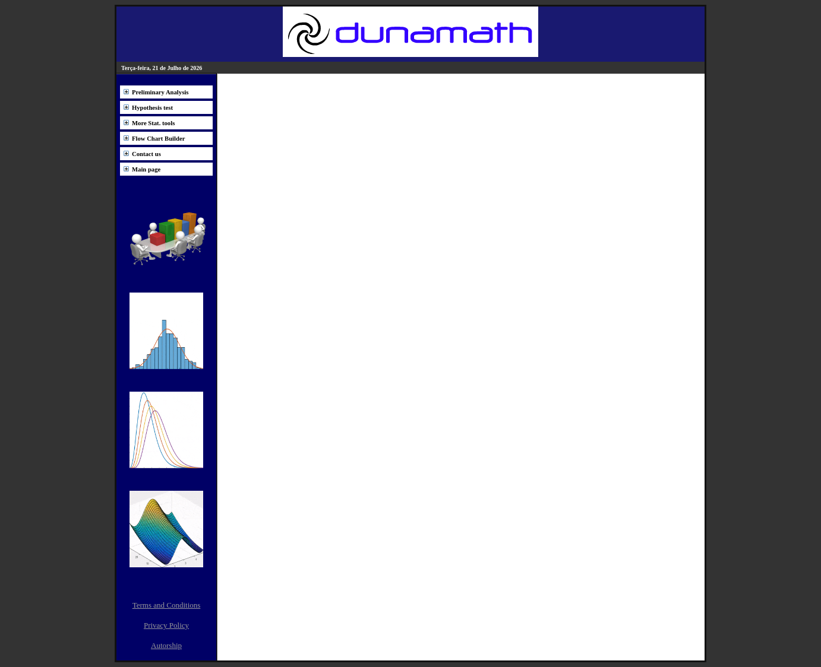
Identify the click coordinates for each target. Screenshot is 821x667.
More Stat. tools (153, 123)
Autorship (166, 645)
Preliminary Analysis (160, 92)
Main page (146, 169)
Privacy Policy (166, 625)
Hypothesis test (152, 107)
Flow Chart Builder (158, 138)
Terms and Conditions (166, 605)
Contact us (146, 154)
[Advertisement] (461, 179)
